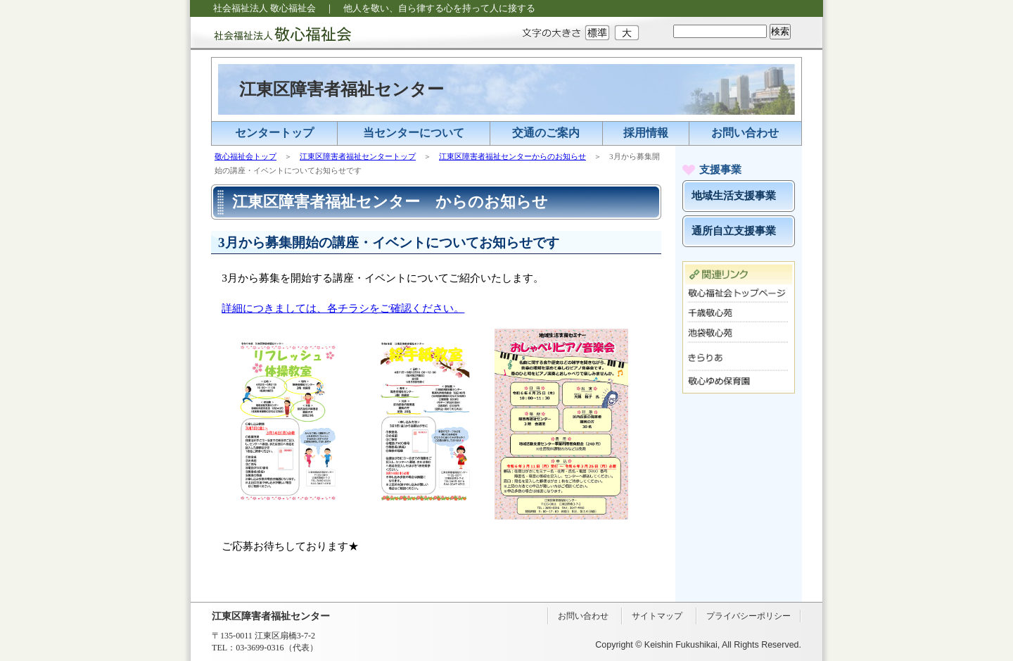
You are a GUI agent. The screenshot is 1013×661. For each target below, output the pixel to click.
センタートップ (274, 133)
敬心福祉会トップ (245, 156)
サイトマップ (657, 616)
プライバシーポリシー (748, 616)
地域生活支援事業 (734, 195)
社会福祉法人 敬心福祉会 (271, 33)
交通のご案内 (546, 133)
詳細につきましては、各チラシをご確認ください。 (343, 308)
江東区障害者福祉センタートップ (358, 156)
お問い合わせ (745, 133)
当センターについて (413, 133)
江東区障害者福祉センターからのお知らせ (512, 156)
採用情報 (645, 133)
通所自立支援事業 (734, 231)
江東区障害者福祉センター (341, 89)
